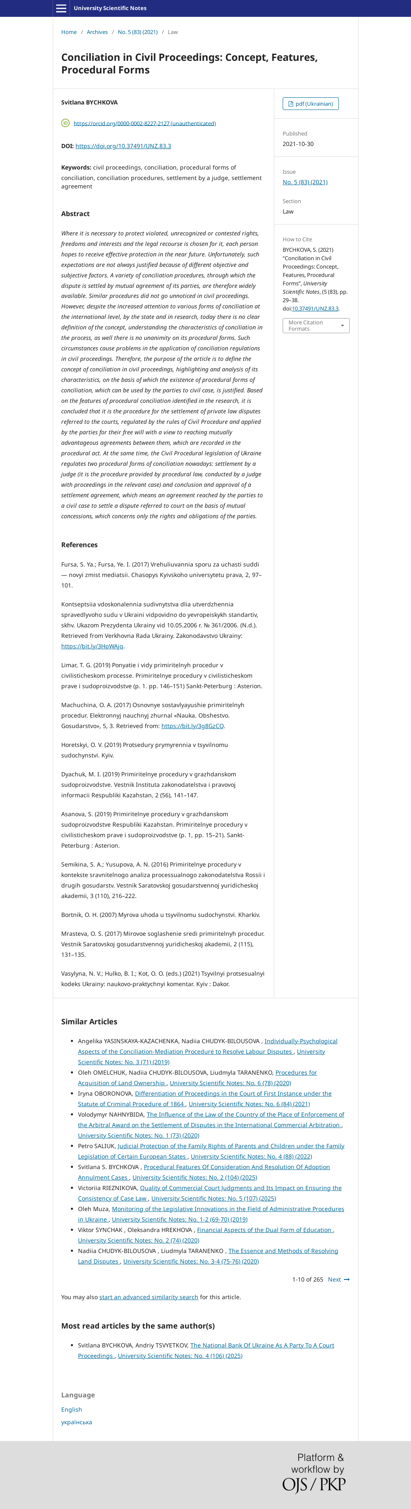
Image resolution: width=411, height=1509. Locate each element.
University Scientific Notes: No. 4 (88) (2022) (251, 1156)
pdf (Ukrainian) (313, 103)
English (71, 1409)
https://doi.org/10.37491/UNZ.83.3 (123, 146)
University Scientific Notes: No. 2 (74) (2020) (138, 1240)
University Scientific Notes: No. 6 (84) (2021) (249, 1104)
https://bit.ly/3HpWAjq (92, 646)
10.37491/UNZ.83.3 (315, 308)
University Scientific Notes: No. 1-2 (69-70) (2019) (179, 1219)
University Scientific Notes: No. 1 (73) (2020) (138, 1135)
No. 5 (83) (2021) (138, 32)
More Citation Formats (306, 325)
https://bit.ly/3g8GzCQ (192, 726)
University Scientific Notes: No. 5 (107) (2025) (213, 1198)
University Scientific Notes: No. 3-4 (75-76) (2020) (191, 1261)
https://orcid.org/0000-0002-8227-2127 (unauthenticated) (145, 123)
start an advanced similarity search (148, 1297)
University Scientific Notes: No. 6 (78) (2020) (230, 1083)
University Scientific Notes (110, 8)
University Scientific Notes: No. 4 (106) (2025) (180, 1356)
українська (76, 1422)
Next (334, 1279)
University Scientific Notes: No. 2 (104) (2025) (195, 1177)
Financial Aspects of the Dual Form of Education (265, 1230)
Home (69, 32)
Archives (97, 32)
